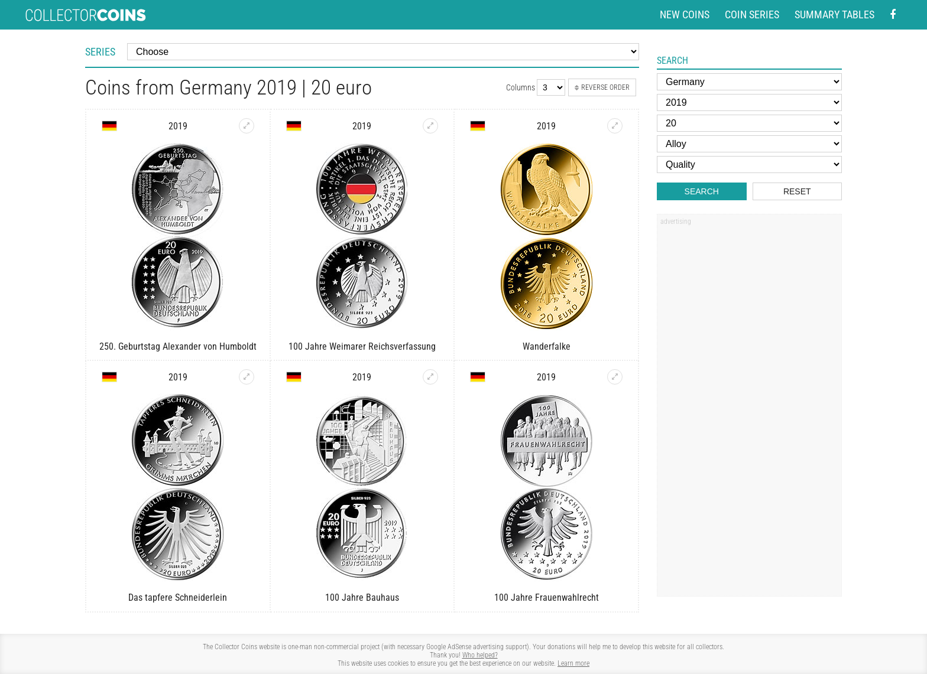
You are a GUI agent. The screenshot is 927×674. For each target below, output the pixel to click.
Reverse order (602, 87)
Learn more (573, 663)
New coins (684, 14)
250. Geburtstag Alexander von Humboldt (178, 346)
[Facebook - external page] (892, 15)
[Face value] (749, 123)
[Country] (749, 81)
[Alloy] (749, 143)
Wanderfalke (547, 346)
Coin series (752, 14)
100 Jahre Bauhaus (362, 597)
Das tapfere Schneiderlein (177, 597)
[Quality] (749, 164)
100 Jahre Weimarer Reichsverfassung (362, 346)
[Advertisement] (749, 409)
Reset (797, 191)
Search (702, 191)
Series (100, 51)
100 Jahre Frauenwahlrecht (546, 597)
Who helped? (480, 655)
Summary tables (834, 14)
